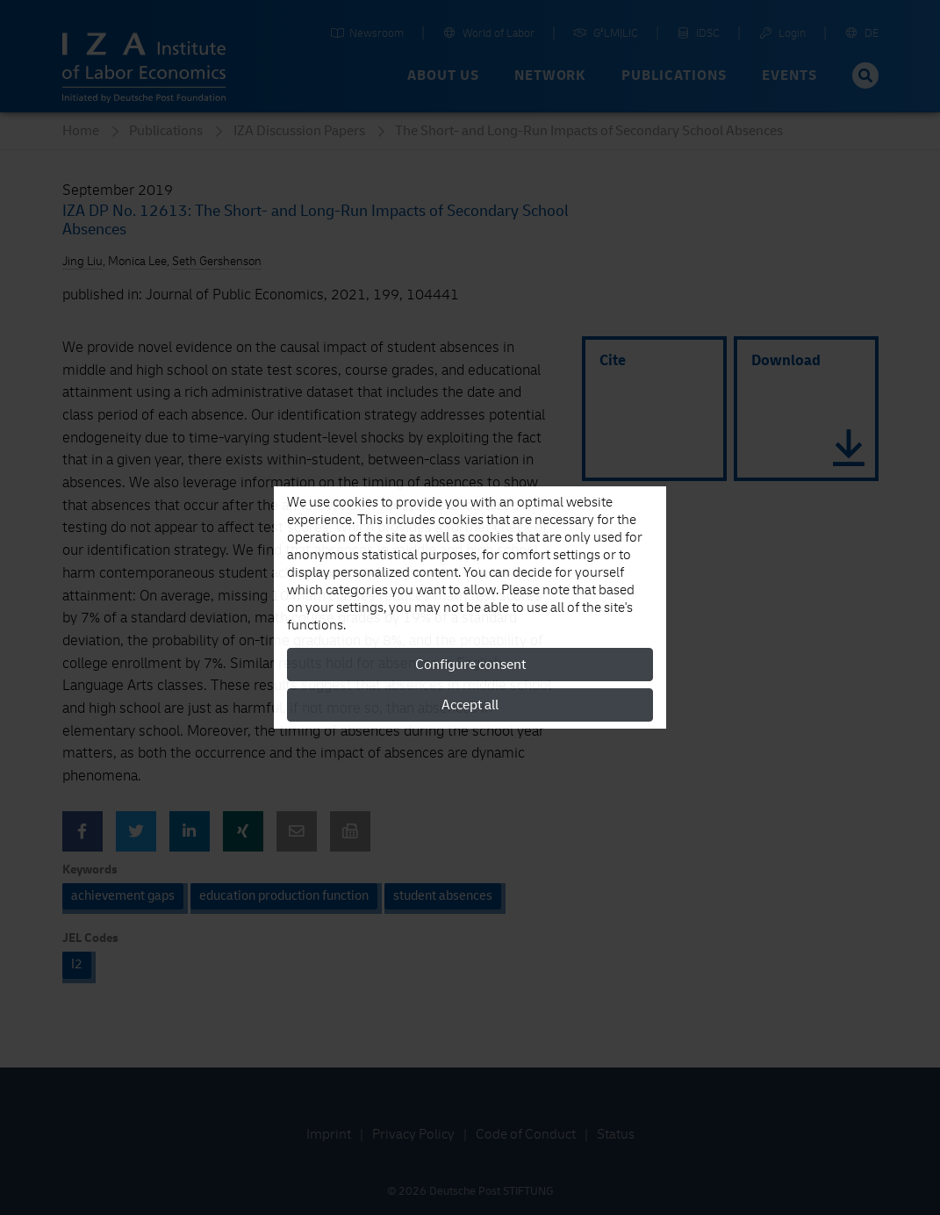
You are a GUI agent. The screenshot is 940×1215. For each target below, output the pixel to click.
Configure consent (470, 664)
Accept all (470, 705)
